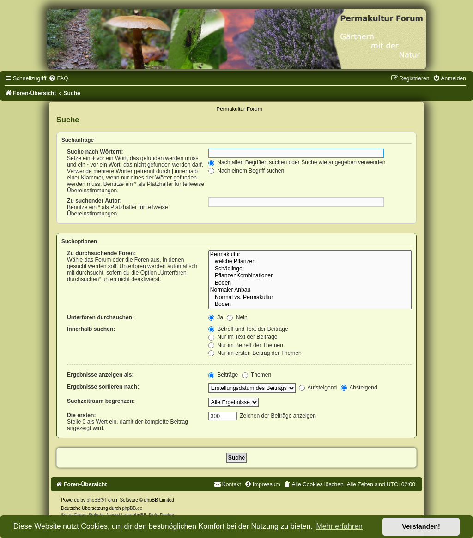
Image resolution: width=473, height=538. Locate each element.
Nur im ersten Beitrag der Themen (255, 353)
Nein (237, 317)
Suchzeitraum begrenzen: (101, 401)
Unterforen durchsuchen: (100, 317)
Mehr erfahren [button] (339, 526)
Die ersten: (81, 415)
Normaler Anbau (310, 290)
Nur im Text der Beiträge (243, 337)
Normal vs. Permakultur (310, 297)
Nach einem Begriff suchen (246, 170)
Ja (215, 317)
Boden (310, 283)
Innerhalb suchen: (91, 329)
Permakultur (310, 254)
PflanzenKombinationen (310, 276)
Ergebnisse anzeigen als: (100, 374)
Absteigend (359, 387)
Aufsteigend (318, 387)
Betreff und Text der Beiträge (248, 329)
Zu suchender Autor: (94, 200)
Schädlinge (310, 269)
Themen (257, 374)
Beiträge (223, 374)
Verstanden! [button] (421, 526)
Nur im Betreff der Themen (245, 345)
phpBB (94, 499)
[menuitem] (58, 78)
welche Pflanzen (310, 261)
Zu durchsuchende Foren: (101, 253)
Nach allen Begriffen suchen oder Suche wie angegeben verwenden (297, 162)
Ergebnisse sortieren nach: (103, 386)
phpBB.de (132, 508)
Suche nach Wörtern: (95, 152)
